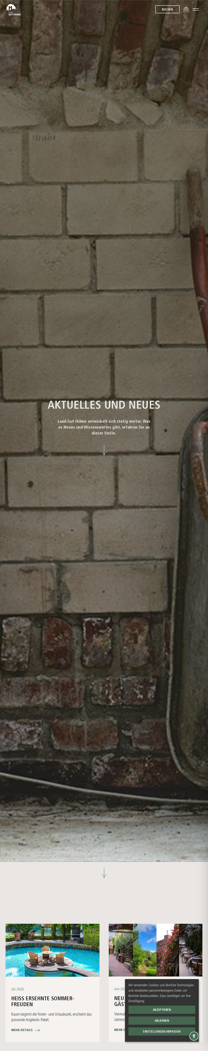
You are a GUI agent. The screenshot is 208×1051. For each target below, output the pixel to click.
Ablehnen (162, 1020)
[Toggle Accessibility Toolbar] (194, 1036)
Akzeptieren (162, 1010)
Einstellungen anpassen (162, 1031)
